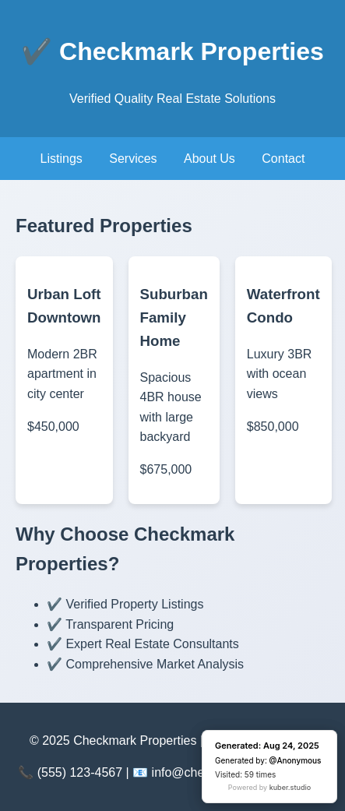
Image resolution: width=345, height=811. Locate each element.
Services (133, 158)
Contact (283, 158)
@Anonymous (295, 760)
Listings (61, 158)
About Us (209, 158)
